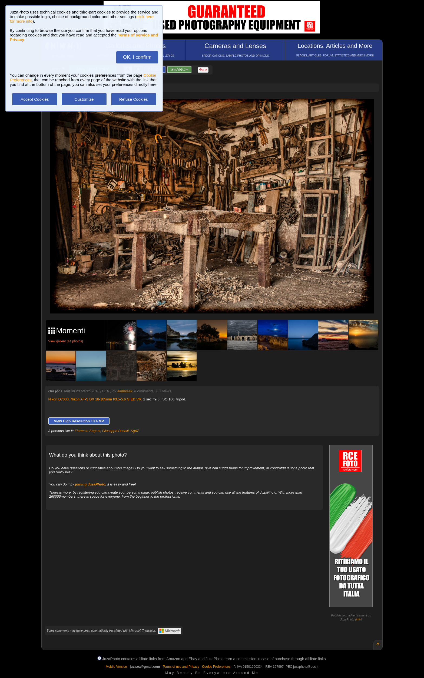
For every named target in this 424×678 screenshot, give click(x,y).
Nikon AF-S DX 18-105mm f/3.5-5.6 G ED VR (106, 399)
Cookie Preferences (216, 667)
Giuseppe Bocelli (115, 431)
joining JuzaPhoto (90, 484)
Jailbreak (124, 391)
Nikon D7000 (58, 399)
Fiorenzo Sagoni (87, 431)
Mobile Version (116, 667)
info (358, 619)
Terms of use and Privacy (181, 667)
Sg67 (135, 431)
